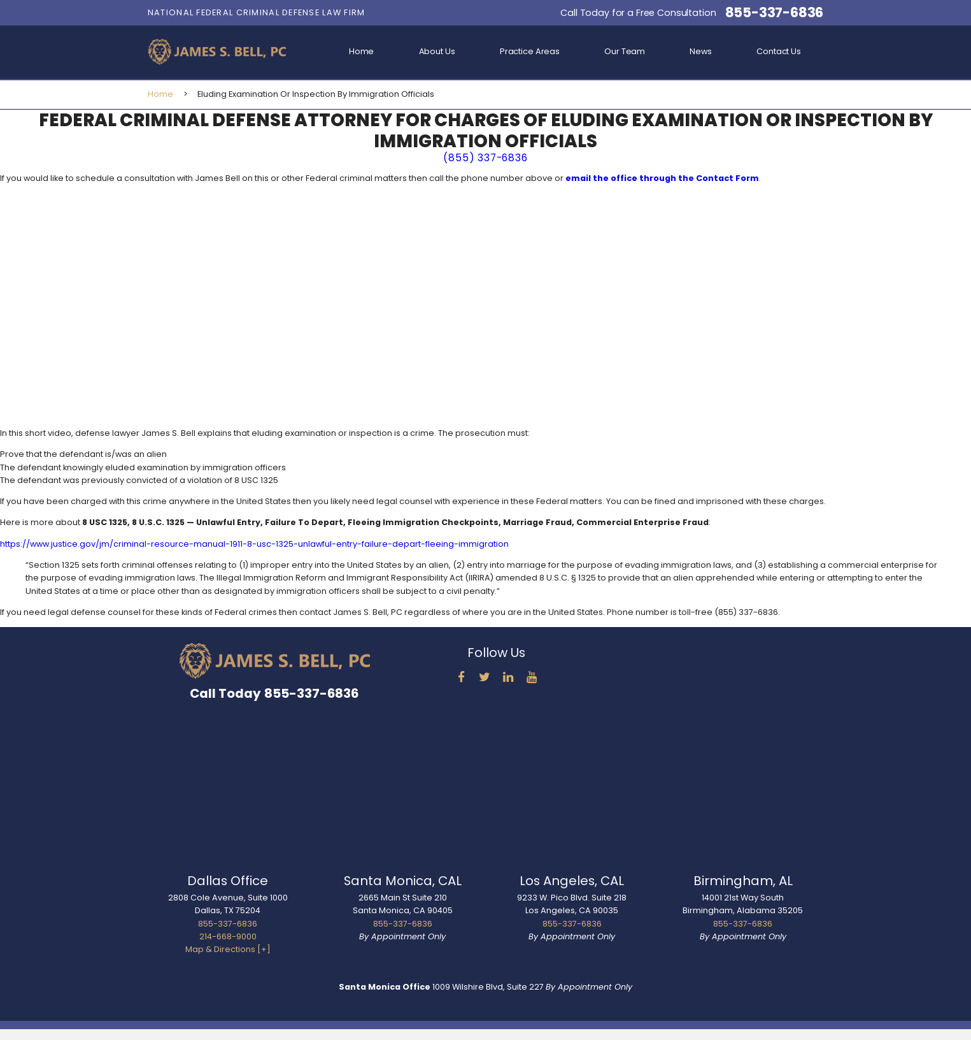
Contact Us (778, 51)
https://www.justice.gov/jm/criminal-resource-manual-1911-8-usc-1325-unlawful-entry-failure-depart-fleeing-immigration (254, 543)
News (701, 51)
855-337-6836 (774, 12)
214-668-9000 (228, 936)
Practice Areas (530, 51)
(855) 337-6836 (485, 157)
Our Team (624, 51)
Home (361, 51)
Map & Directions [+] (228, 949)
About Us (437, 51)
